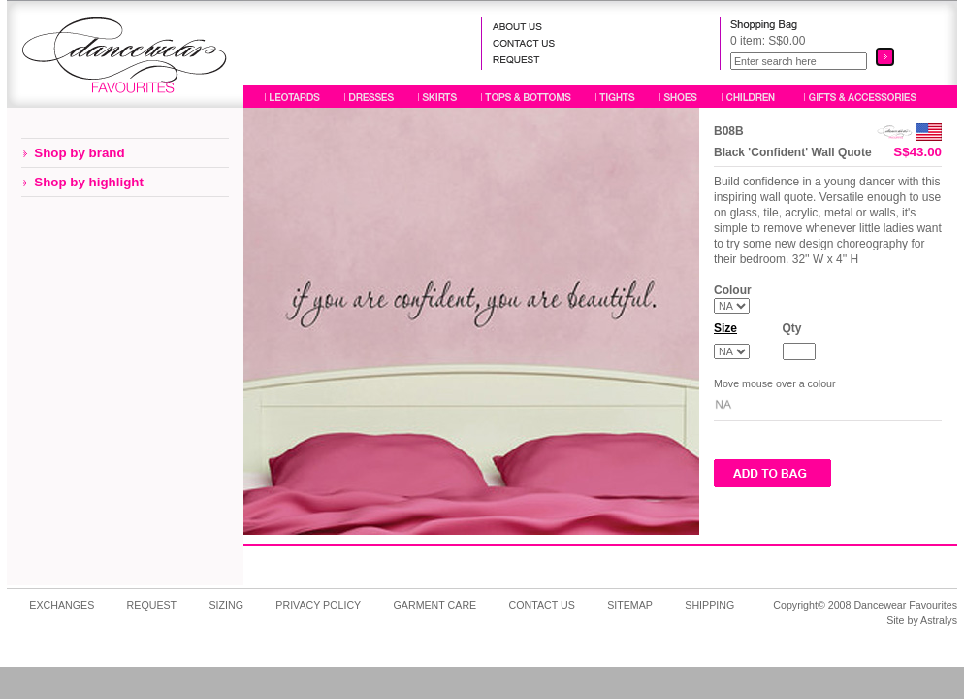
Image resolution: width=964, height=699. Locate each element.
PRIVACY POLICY (318, 605)
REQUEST (152, 605)
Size (725, 328)
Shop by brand (79, 153)
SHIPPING (709, 605)
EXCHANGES (61, 605)
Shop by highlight (89, 182)
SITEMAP (630, 605)
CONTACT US (542, 605)
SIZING (226, 605)
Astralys (938, 620)
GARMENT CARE (435, 605)
